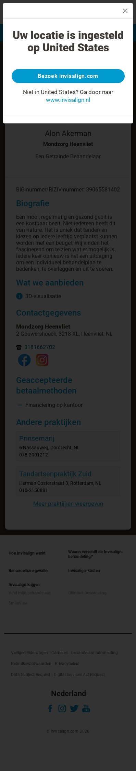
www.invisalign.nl (68, 99)
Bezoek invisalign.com (68, 76)
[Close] (125, 11)
